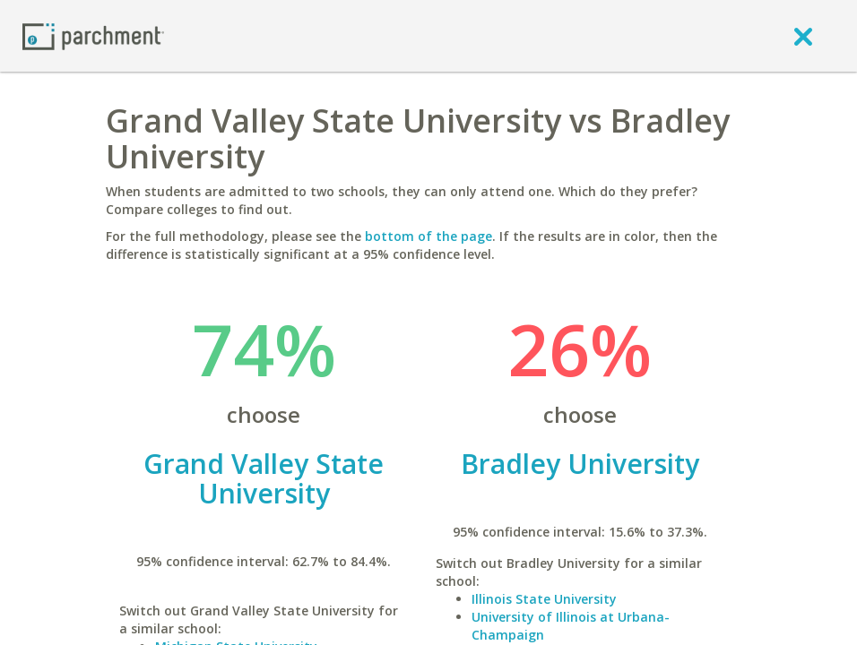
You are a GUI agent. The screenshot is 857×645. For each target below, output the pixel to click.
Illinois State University (544, 598)
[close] (803, 36)
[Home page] (93, 35)
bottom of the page (428, 236)
